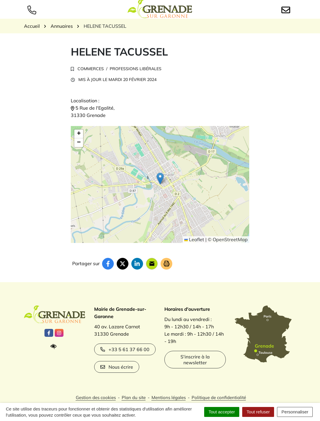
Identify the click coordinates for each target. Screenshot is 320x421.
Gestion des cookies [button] (96, 397)
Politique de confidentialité (219, 397)
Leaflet (194, 239)
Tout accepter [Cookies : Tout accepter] (222, 411)
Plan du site (134, 397)
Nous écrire (116, 367)
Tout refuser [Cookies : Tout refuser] (258, 411)
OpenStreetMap (230, 239)
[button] (160, 178)
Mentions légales (169, 397)
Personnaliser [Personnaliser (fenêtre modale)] (294, 411)
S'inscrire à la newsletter (195, 359)
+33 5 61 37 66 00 (124, 349)
